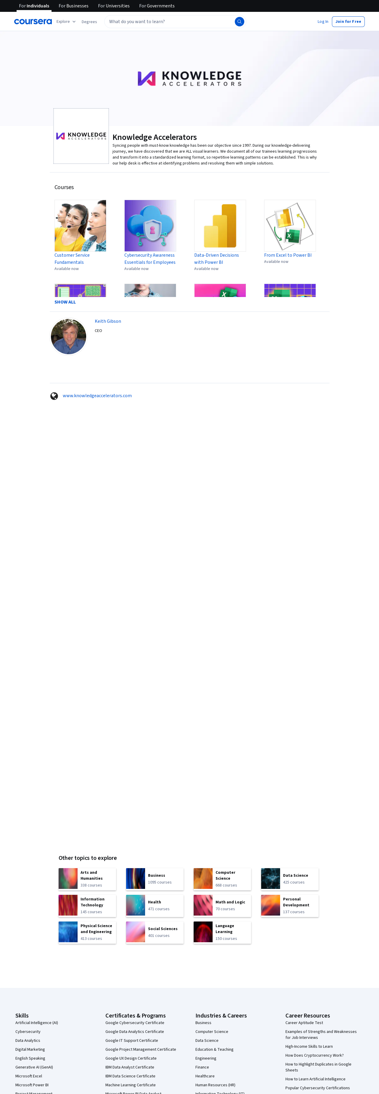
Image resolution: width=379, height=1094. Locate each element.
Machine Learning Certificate (130, 1085)
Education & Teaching (214, 1050)
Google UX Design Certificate (131, 1058)
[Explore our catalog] (66, 21)
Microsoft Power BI (32, 1085)
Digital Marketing (30, 1050)
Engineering (205, 1058)
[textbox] (175, 21)
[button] (89, 22)
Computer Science (211, 1032)
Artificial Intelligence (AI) (36, 1023)
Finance (202, 1067)
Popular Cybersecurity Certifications (317, 1088)
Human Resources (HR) (215, 1085)
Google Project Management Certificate (140, 1050)
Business (203, 1023)
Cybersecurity (28, 1032)
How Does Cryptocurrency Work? (314, 1055)
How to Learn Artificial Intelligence (315, 1079)
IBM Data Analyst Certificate (129, 1067)
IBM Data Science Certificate (130, 1076)
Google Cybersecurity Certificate (134, 1023)
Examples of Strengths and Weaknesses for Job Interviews (321, 1035)
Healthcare (205, 1076)
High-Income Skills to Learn (309, 1047)
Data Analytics (27, 1041)
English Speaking (30, 1058)
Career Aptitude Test (304, 1023)
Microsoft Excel (28, 1076)
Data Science (207, 1041)
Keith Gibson (108, 321)
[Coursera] (33, 21)
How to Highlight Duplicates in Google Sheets (318, 1067)
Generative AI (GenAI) (34, 1067)
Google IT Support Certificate (131, 1041)
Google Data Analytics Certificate (134, 1032)
